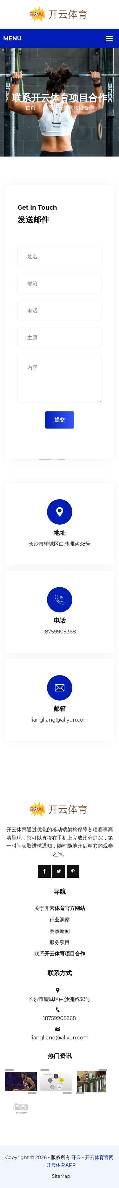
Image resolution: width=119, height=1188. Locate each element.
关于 (59, 908)
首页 (30, 108)
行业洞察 (60, 920)
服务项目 (60, 942)
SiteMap (61, 1176)
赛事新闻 (60, 931)
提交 (60, 420)
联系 (59, 954)
